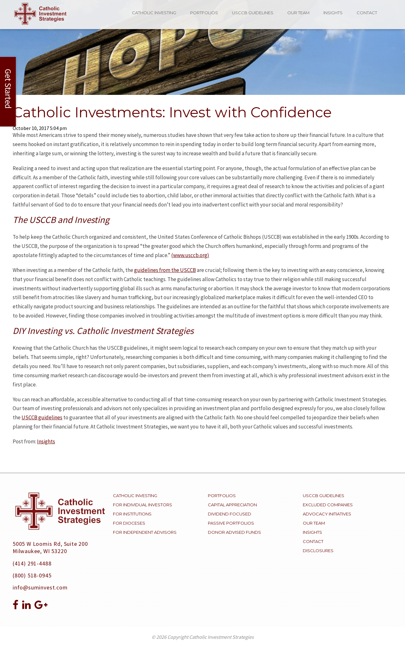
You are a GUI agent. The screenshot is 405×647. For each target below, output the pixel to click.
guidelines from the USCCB (165, 270)
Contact (367, 12)
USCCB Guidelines (252, 12)
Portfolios (204, 12)
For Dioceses (129, 523)
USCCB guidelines (42, 417)
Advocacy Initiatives (327, 513)
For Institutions (132, 513)
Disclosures (318, 550)
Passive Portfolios (231, 523)
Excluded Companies (328, 504)
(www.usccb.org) (190, 255)
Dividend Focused (229, 513)
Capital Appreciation (232, 504)
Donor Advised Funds (234, 532)
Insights (333, 12)
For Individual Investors (142, 504)
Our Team (298, 12)
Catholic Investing (154, 12)
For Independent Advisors (145, 532)
